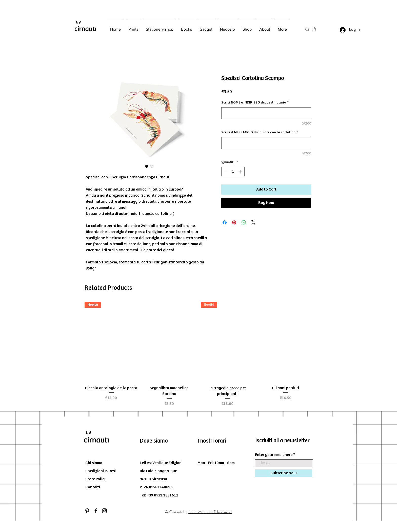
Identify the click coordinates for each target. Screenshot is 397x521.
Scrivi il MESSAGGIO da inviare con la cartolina (259, 132)
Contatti (92, 487)
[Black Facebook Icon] (96, 511)
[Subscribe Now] (283, 473)
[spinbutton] (232, 171)
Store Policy (96, 479)
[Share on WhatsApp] (244, 222)
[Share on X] (253, 222)
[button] (314, 29)
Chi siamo (93, 463)
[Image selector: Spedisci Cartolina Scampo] (146, 166)
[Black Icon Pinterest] (87, 511)
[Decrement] (225, 171)
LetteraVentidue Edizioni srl (210, 511)
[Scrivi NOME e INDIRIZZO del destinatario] (266, 113)
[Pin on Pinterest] (234, 222)
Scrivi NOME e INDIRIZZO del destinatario (254, 102)
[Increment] (240, 171)
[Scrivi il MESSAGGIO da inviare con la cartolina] (266, 143)
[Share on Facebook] (225, 222)
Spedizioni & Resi (100, 471)
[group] (198, 354)
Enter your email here (273, 455)
